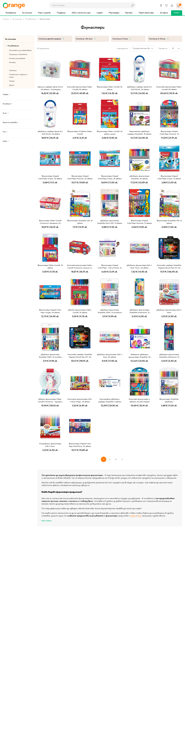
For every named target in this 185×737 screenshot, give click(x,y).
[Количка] (179, 5)
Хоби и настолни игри (81, 12)
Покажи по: (163, 48)
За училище (27, 12)
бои (139, 515)
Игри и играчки (44, 12)
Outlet (176, 12)
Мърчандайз (114, 12)
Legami (100, 12)
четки (133, 515)
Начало (6, 19)
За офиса (164, 12)
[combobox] (88, 5)
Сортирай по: (122, 48)
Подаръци (61, 12)
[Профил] (172, 5)
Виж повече (46, 520)
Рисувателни (30, 19)
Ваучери (128, 12)
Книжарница (11, 12)
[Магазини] (161, 5)
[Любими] (166, 5)
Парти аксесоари (146, 12)
